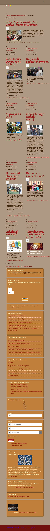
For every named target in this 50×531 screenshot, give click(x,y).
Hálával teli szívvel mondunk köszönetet (20, 322)
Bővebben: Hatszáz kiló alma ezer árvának (18, 215)
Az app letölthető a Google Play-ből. (24, 487)
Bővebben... (14, 476)
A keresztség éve (13, 375)
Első (7, 266)
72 (15, 266)
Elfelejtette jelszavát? (16, 445)
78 (24, 266)
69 (11, 266)
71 (14, 266)
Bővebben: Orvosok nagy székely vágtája (38, 157)
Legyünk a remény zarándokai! (17, 316)
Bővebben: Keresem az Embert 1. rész (37, 200)
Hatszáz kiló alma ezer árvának (13, 176)
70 (13, 266)
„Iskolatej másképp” (12, 233)
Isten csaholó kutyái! (14, 346)
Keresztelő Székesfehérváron (37, 60)
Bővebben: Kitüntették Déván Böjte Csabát (18, 98)
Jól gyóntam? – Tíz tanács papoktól (18, 366)
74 (18, 266)
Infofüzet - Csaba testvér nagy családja (18, 496)
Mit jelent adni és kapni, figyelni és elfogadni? (21, 319)
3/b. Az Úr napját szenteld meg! (19, 386)
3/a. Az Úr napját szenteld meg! (19, 388)
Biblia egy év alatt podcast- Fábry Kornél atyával (22, 372)
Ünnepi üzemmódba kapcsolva (17, 325)
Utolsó (30, 266)
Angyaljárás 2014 (13, 115)
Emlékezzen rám (14, 436)
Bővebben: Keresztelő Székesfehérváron (38, 84)
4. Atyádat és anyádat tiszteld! (19, 384)
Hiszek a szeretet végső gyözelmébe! (19, 369)
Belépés (11, 440)
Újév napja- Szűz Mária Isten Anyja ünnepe (20, 349)
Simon (14, 308)
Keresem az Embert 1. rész (35, 174)
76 (21, 266)
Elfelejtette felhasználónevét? (19, 443)
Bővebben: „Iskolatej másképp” (15, 260)
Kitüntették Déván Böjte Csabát (13, 61)
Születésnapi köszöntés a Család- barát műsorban (21, 23)
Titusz (25, 306)
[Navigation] (43, 2)
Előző (9, 266)
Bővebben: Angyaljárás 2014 (14, 140)
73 (17, 266)
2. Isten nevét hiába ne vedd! (18, 390)
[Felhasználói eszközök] (7, 28)
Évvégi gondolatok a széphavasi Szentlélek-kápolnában (24, 352)
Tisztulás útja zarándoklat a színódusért (35, 234)
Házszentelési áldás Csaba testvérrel (19, 343)
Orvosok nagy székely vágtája (35, 116)
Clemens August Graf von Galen (27, 512)
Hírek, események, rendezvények (16, 15)
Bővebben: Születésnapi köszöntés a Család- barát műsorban (23, 43)
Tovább (27, 266)
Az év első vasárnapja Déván (16, 340)
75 (19, 266)
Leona (30, 306)
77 (22, 266)
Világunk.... (11, 362)
